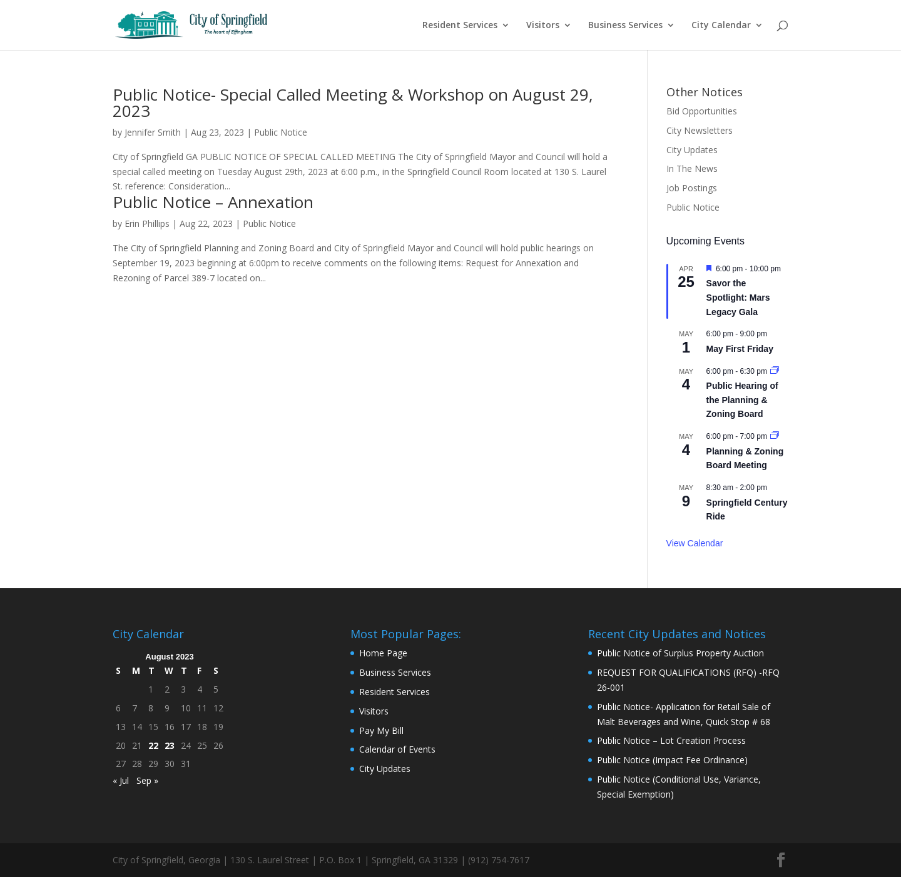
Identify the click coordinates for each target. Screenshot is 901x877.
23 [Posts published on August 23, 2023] (170, 745)
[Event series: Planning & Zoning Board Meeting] (774, 436)
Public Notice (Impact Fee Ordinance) (672, 760)
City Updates (692, 150)
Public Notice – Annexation (213, 202)
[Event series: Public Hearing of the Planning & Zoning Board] (774, 371)
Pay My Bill (381, 730)
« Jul (121, 780)
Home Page (383, 653)
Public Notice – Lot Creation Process (671, 740)
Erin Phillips (147, 223)
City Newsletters (699, 130)
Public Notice (280, 132)
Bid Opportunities (701, 111)
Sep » (147, 780)
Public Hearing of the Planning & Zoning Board (742, 400)
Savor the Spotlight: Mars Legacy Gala (738, 297)
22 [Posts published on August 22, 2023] (153, 745)
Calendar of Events (397, 749)
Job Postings (691, 188)
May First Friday (739, 349)
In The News (692, 168)
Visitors (542, 26)
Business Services (625, 26)
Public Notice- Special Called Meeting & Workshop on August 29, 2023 (353, 102)
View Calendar (694, 543)
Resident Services (459, 26)
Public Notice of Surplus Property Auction (680, 653)
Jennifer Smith (153, 132)
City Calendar (721, 26)
